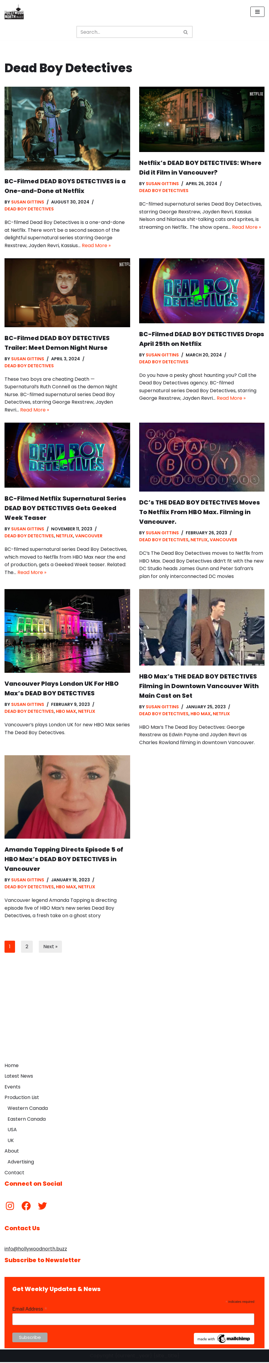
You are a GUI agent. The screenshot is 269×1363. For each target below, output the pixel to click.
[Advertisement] (134, 1015)
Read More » (96, 245)
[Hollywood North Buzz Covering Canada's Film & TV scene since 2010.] (14, 11)
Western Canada (28, 1109)
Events (12, 1087)
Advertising (21, 1162)
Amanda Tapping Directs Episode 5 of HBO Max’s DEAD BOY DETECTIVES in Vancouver (64, 860)
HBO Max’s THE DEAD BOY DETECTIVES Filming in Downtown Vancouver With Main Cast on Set (199, 686)
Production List (22, 1098)
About (12, 1152)
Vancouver (89, 536)
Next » (50, 947)
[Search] (127, 32)
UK (11, 1141)
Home (12, 1066)
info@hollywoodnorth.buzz (36, 1250)
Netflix (64, 536)
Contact (14, 1173)
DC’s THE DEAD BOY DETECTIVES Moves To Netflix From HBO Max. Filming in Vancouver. (199, 512)
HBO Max (66, 712)
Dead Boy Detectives (29, 209)
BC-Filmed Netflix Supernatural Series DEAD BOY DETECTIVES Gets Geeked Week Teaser (65, 509)
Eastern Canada (27, 1119)
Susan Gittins (27, 202)
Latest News (19, 1077)
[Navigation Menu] (257, 12)
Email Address (29, 1310)
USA (12, 1130)
